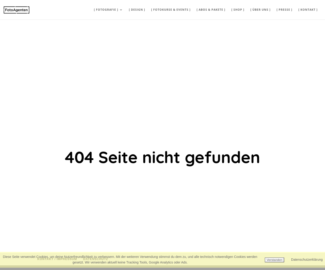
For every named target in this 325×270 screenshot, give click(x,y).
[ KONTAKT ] (308, 10)
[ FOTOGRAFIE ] (106, 10)
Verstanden (274, 260)
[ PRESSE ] (284, 10)
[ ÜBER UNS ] (260, 10)
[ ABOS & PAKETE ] (211, 10)
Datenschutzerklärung (307, 259)
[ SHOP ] (237, 10)
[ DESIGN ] (137, 10)
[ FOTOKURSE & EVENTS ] (171, 10)
